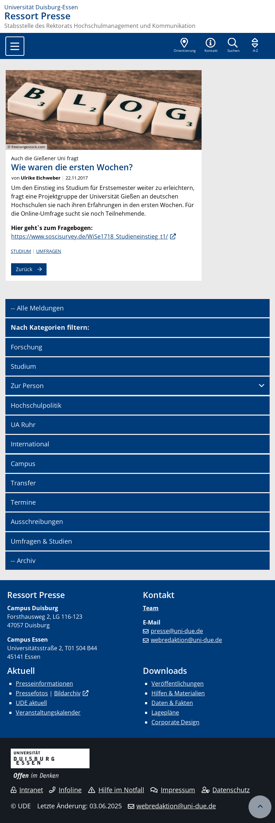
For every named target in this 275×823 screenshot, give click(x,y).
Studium (21, 251)
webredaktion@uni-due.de (186, 640)
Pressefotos (32, 693)
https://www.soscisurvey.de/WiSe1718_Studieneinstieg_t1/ (89, 236)
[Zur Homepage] (137, 7)
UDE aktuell (31, 703)
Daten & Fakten (172, 703)
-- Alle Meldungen (37, 308)
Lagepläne (165, 712)
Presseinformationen (44, 683)
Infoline (65, 789)
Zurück (24, 269)
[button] (211, 46)
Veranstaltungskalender (48, 712)
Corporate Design (175, 722)
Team (151, 608)
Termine (23, 502)
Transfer (23, 483)
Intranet (27, 789)
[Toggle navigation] (14, 46)
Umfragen (48, 251)
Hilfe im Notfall (116, 789)
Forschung (26, 347)
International (30, 444)
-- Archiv (23, 560)
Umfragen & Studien (41, 541)
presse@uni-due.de (177, 631)
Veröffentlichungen (177, 683)
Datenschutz (226, 789)
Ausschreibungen (37, 521)
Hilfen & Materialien (178, 693)
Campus (23, 463)
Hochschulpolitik (36, 405)
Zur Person (27, 385)
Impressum (172, 789)
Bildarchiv (67, 693)
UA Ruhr (23, 424)
